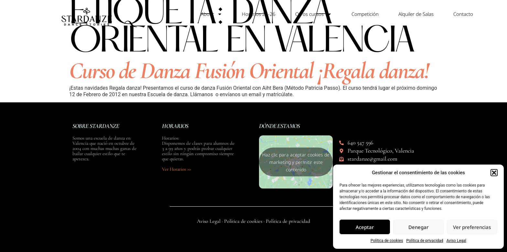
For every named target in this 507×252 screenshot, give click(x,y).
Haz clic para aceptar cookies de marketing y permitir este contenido (295, 162)
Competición (365, 14)
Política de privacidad (424, 240)
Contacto (463, 14)
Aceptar (365, 227)
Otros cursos (313, 14)
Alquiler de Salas (416, 14)
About (211, 14)
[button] (494, 172)
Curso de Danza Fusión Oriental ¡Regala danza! (248, 70)
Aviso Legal (456, 240)
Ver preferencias (472, 227)
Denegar (418, 227)
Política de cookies (387, 240)
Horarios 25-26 (258, 14)
